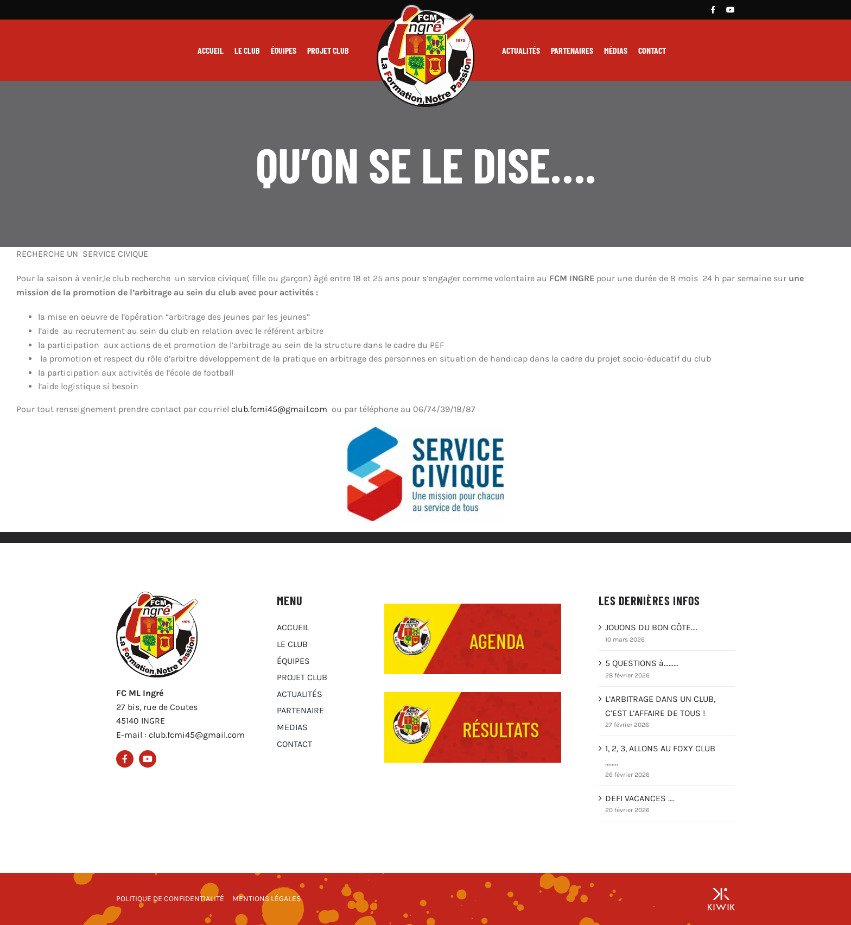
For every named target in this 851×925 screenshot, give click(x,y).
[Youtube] (730, 10)
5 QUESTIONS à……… (641, 663)
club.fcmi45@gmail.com (279, 409)
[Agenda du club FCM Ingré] (472, 608)
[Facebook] (712, 10)
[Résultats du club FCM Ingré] (472, 696)
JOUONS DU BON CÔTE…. (651, 627)
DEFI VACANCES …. (640, 798)
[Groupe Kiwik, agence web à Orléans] (721, 899)
